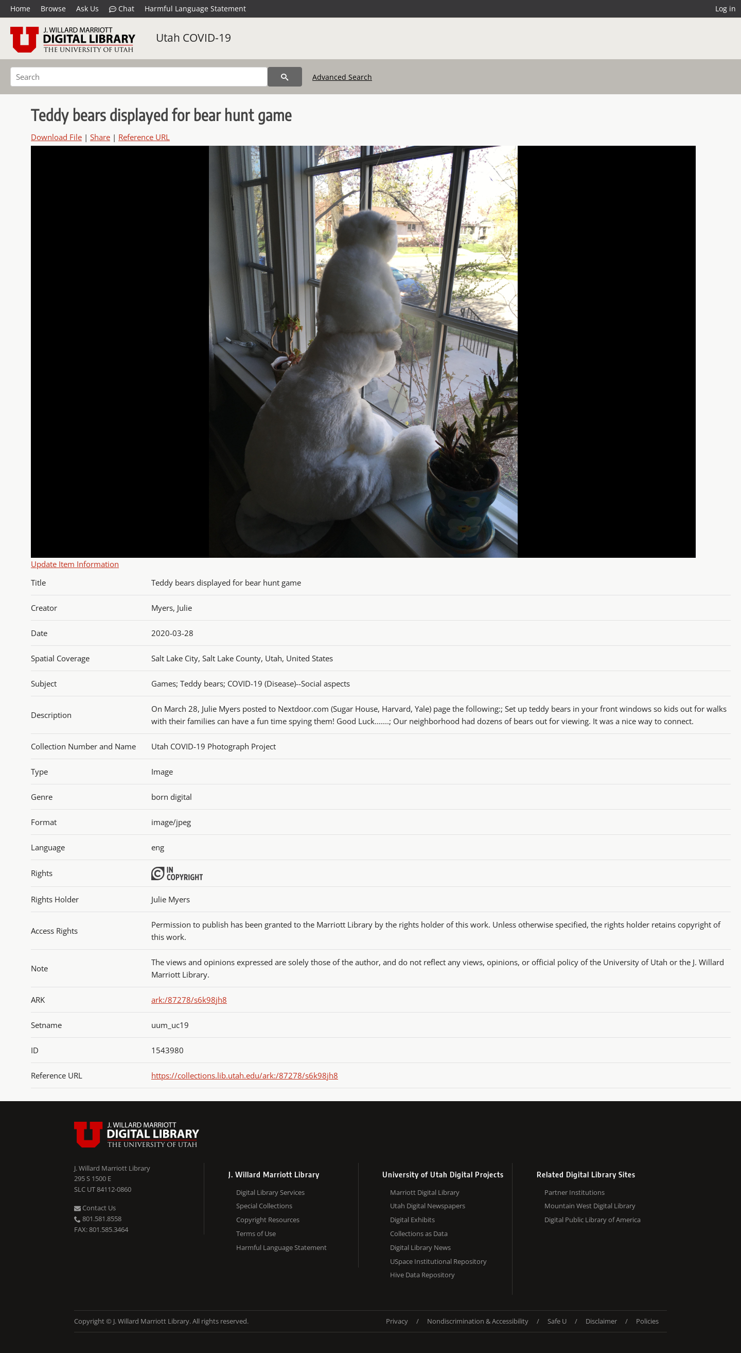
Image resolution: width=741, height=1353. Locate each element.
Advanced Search (342, 77)
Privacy (397, 1321)
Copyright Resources (267, 1219)
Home (20, 8)
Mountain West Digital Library (590, 1205)
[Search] (139, 77)
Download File (56, 137)
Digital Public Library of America (592, 1219)
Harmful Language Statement (195, 8)
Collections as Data (419, 1233)
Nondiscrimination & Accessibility (477, 1321)
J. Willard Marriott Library (112, 1168)
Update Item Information (75, 564)
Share (100, 137)
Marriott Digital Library (425, 1192)
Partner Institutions (574, 1192)
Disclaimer (601, 1321)
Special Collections (264, 1205)
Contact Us (95, 1207)
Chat (121, 9)
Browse (53, 8)
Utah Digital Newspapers (427, 1205)
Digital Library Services (270, 1192)
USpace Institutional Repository (438, 1261)
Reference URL (144, 137)
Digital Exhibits (412, 1219)
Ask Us (87, 8)
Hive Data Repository (422, 1274)
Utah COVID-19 (193, 37)
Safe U (557, 1321)
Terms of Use (256, 1233)
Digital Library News (420, 1247)
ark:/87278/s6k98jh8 (189, 1000)
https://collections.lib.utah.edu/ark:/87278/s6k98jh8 (244, 1075)
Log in (725, 8)
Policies (647, 1321)
